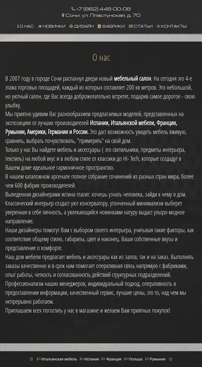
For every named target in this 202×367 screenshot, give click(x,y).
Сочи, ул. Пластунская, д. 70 (101, 14)
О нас (25, 26)
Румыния (155, 359)
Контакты (171, 26)
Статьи (141, 26)
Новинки (51, 26)
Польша (133, 359)
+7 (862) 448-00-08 (101, 8)
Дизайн (81, 26)
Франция (111, 359)
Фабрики (111, 26)
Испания (89, 359)
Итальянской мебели (132, 122)
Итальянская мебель (57, 359)
